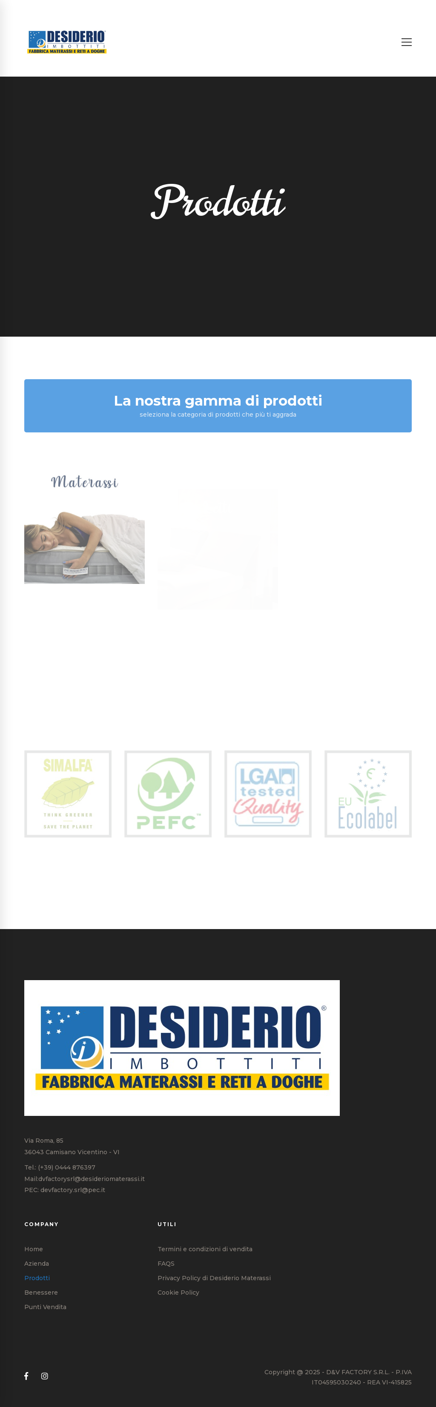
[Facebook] (26, 1376)
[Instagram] (45, 1376)
